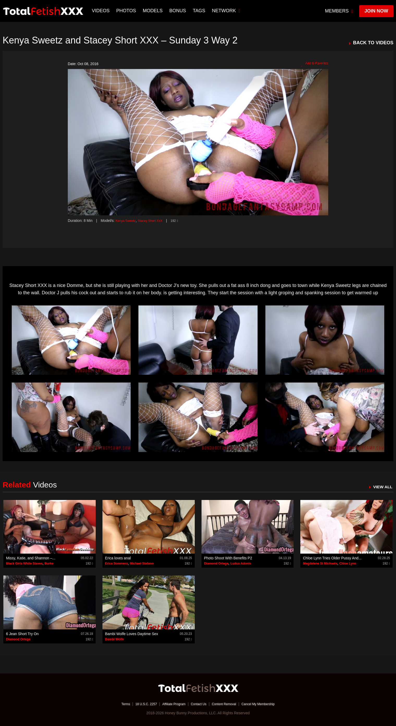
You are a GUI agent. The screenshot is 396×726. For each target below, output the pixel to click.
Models (153, 10)
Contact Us (199, 704)
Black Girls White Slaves (24, 563)
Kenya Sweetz (127, 220)
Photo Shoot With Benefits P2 (228, 558)
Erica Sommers (116, 563)
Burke (49, 563)
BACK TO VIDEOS (373, 42)
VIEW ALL (381, 486)
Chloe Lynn (347, 563)
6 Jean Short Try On (22, 634)
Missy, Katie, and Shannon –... (30, 558)
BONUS (178, 10)
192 (182, 220)
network (227, 10)
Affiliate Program (170, 704)
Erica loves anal (118, 558)
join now (376, 11)
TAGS (199, 10)
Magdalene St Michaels (320, 563)
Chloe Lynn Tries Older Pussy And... (332, 558)
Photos (127, 10)
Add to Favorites (312, 64)
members (339, 11)
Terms (116, 704)
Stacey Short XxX (155, 220)
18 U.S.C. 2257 (138, 704)
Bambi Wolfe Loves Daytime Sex (131, 634)
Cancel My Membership (266, 704)
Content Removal (227, 704)
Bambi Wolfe (114, 639)
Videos (101, 10)
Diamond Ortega (216, 563)
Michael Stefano (142, 563)
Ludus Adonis (240, 563)
